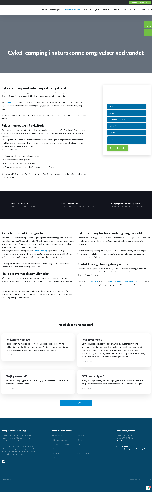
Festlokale (106, 10)
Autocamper (55, 10)
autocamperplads (8, 285)
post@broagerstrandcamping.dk (123, 281)
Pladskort (87, 10)
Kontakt (142, 10)
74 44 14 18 (93, 281)
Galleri (132, 10)
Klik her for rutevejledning (125, 441)
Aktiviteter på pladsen (71, 10)
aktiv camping (41, 250)
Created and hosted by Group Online (140, 479)
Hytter (96, 10)
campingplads (12, 102)
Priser (125, 10)
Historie (116, 10)
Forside (44, 10)
